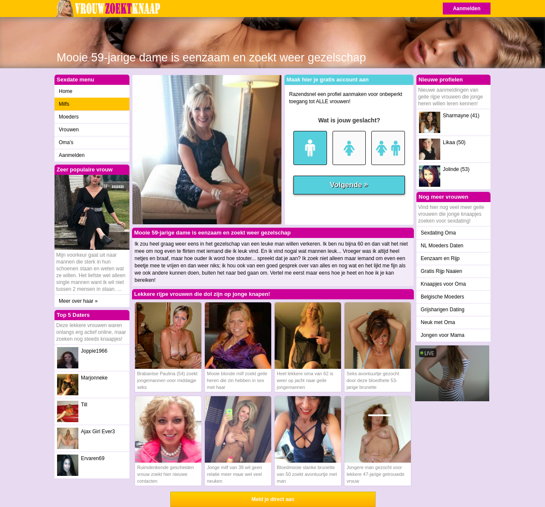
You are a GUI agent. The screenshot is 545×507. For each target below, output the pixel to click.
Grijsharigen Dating (443, 310)
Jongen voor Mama (443, 335)
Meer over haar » (78, 301)
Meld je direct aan (273, 499)
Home (65, 91)
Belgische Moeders (442, 297)
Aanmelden (467, 9)
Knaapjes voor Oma (443, 284)
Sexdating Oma (438, 233)
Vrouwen (69, 130)
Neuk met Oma (438, 322)
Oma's (66, 142)
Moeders (69, 117)
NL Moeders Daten (442, 246)
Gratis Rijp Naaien (441, 271)
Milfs (64, 104)
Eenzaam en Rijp (440, 258)
